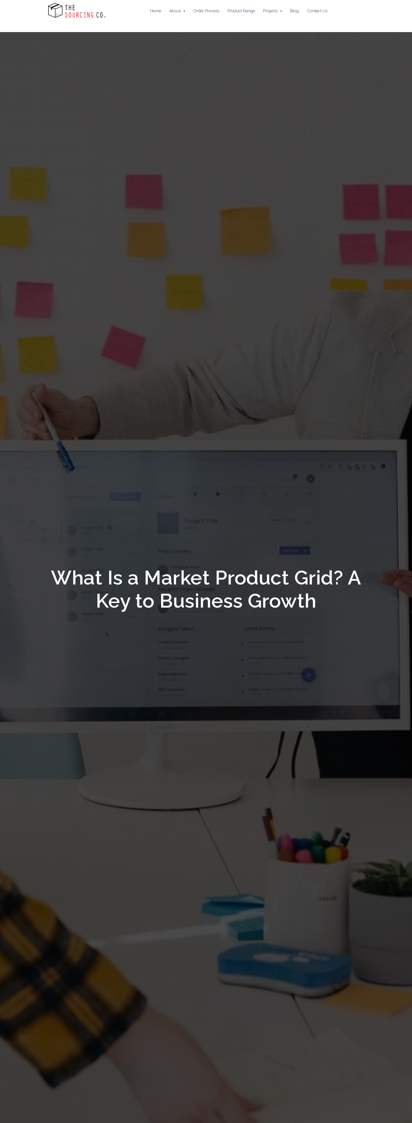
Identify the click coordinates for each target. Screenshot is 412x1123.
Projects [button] (271, 10)
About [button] (175, 10)
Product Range (241, 10)
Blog (294, 10)
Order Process (206, 10)
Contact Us (317, 10)
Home (155, 10)
